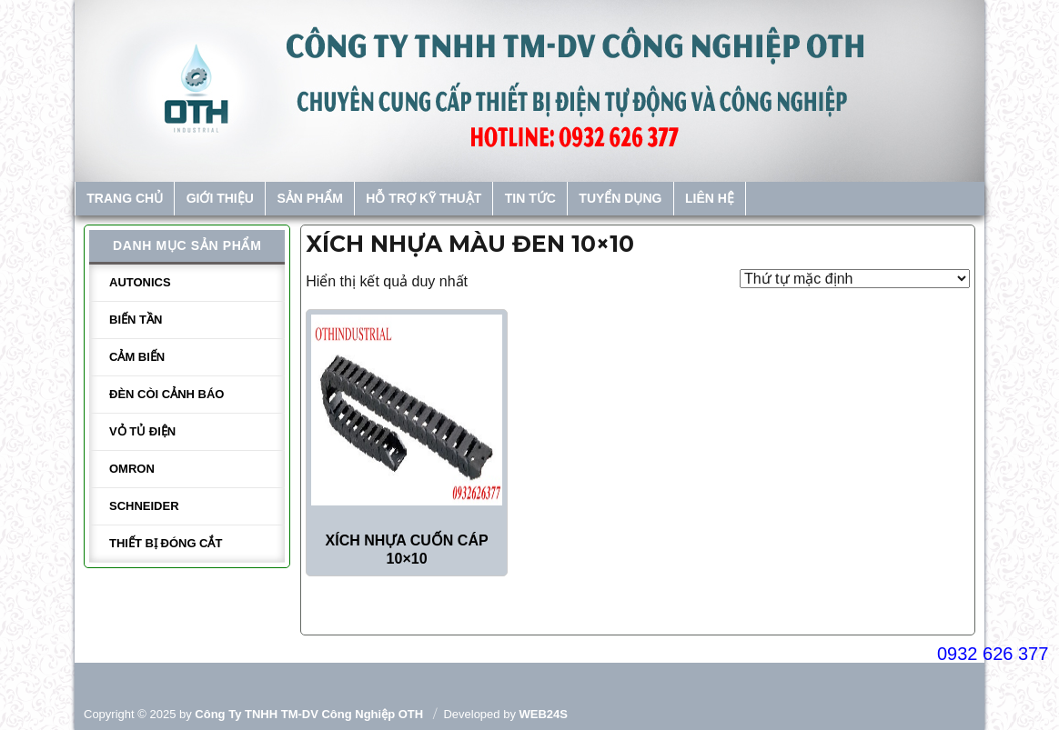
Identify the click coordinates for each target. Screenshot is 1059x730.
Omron (132, 468)
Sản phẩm (309, 198)
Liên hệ (709, 198)
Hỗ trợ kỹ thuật (423, 198)
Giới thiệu (220, 198)
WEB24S (543, 714)
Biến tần (135, 319)
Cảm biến (137, 357)
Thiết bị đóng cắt (165, 543)
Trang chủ (124, 198)
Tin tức (530, 198)
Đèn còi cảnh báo (166, 394)
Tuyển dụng (620, 198)
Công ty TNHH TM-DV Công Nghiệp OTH (309, 714)
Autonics (140, 282)
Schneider (144, 506)
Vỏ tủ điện (142, 431)
